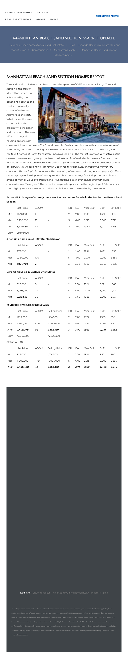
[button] (107, 16)
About (40, 19)
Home (54, 19)
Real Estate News (18, 19)
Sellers (43, 12)
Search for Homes (18, 12)
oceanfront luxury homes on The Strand (29, 145)
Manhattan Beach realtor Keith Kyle (62, 166)
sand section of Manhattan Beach (30, 84)
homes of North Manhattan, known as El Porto (46, 153)
